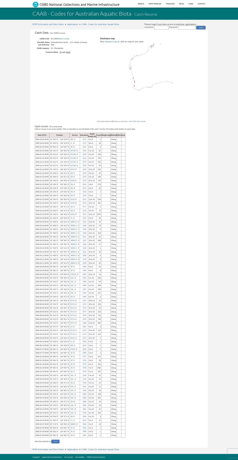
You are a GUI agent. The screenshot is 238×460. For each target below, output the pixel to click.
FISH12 (73, 274)
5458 (84, 278)
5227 (84, 147)
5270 (84, 162)
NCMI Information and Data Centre (48, 24)
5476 (84, 308)
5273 (84, 203)
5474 (84, 300)
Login (201, 27)
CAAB (191, 4)
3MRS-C (73, 222)
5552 (84, 349)
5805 (84, 402)
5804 (84, 416)
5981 (84, 435)
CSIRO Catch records (139, 121)
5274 (84, 188)
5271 (84, 214)
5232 (84, 259)
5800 (84, 398)
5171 (84, 139)
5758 (84, 368)
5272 (84, 199)
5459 (84, 293)
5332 (84, 192)
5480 (84, 323)
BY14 (72, 308)
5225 (84, 165)
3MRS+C (73, 255)
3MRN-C (73, 237)
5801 (84, 409)
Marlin (141, 4)
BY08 (72, 169)
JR (71, 147)
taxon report (64, 39)
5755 (84, 364)
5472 (84, 334)
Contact (202, 4)
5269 (84, 154)
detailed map (111, 41)
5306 (84, 255)
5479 (84, 319)
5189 (84, 229)
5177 (84, 207)
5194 (84, 151)
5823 (84, 420)
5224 (84, 158)
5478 (84, 315)
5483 (84, 274)
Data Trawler (155, 4)
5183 (84, 195)
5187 (84, 240)
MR (71, 139)
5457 (84, 289)
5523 (84, 345)
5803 (84, 394)
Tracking (170, 4)
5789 (84, 375)
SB (71, 173)
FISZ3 (72, 349)
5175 (84, 180)
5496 (84, 267)
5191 (84, 222)
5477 (84, 312)
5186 (84, 244)
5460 (84, 285)
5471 (84, 330)
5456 (84, 282)
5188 (84, 233)
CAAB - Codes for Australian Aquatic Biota (100, 24)
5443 (84, 341)
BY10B (73, 151)
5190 (84, 226)
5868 (84, 424)
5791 (84, 387)
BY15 (72, 300)
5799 (84, 413)
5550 (84, 353)
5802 (84, 405)
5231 (84, 252)
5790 (84, 390)
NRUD (181, 4)
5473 (84, 338)
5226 (84, 169)
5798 (84, 383)
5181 (84, 184)
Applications (72, 24)
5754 (84, 372)
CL (71, 143)
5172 (84, 143)
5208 (84, 248)
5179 (84, 177)
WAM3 (72, 424)
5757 (84, 357)
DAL (72, 278)
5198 (84, 263)
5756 (84, 360)
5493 (84, 270)
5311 (84, 237)
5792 (84, 379)
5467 (84, 327)
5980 (84, 431)
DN (71, 184)
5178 (84, 173)
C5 (71, 327)
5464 (84, 297)
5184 (84, 218)
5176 (84, 211)
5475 (84, 304)
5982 (84, 428)
